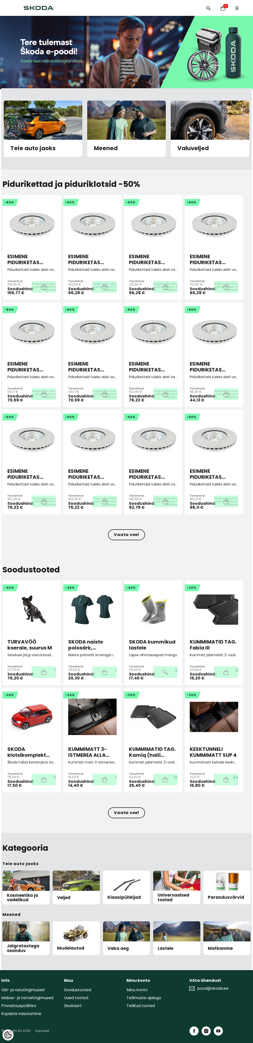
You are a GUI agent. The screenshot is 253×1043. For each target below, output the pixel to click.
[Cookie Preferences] (8, 1035)
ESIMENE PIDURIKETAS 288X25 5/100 (146, 367)
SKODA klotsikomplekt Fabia (26, 752)
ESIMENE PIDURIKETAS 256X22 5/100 (146, 259)
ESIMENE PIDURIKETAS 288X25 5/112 (23, 474)
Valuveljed (193, 148)
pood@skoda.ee (213, 988)
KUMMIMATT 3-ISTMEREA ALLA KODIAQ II (87, 752)
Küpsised (42, 1031)
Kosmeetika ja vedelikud (22, 897)
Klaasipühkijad (124, 897)
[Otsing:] (206, 8)
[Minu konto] (236, 7)
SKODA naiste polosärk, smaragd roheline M (91, 645)
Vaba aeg (118, 948)
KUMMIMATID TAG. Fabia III (213, 645)
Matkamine (220, 948)
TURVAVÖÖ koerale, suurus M (29, 645)
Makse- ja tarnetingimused (27, 998)
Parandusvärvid (226, 897)
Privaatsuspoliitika (18, 1006)
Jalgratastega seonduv (23, 948)
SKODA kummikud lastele (152, 645)
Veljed (63, 897)
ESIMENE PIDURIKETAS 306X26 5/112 (145, 474)
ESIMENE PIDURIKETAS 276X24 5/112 (84, 367)
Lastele (165, 948)
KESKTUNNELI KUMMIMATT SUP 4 (213, 752)
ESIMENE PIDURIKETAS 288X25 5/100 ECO (212, 367)
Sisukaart (73, 1006)
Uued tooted (76, 998)
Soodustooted (77, 990)
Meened (106, 148)
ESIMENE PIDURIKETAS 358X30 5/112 (23, 259)
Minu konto (137, 990)
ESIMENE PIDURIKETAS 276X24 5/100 (24, 367)
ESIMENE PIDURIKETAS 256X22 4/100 (85, 259)
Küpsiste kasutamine (21, 1013)
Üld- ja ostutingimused (22, 990)
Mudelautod (70, 948)
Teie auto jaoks (33, 148)
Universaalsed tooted (173, 897)
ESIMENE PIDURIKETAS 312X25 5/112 (206, 474)
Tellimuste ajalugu (143, 998)
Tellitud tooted (140, 1006)
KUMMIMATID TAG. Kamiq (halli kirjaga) (152, 752)
